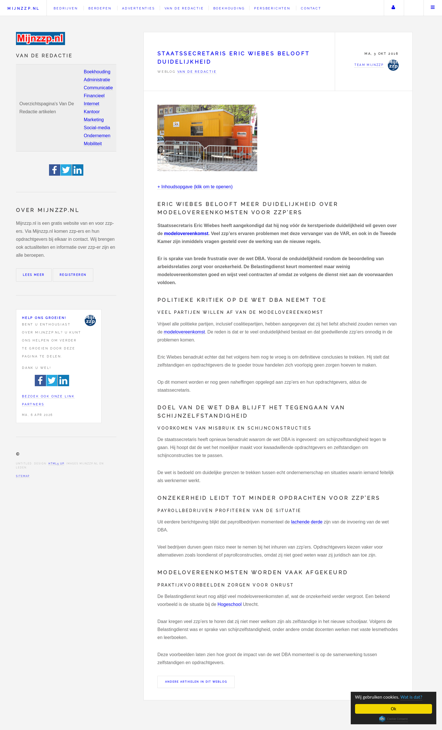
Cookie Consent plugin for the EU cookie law (393, 719)
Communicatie (98, 87)
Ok (393, 709)
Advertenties (138, 8)
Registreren (73, 274)
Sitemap (23, 476)
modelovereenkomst (186, 233)
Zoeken (413, 8)
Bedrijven (66, 8)
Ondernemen (97, 135)
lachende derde (307, 521)
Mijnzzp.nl (23, 8)
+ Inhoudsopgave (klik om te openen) (195, 186)
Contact (311, 8)
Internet (91, 103)
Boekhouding (97, 71)
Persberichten (272, 8)
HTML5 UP (56, 463)
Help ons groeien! (44, 318)
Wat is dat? (411, 697)
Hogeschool (230, 604)
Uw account (393, 8)
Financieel (94, 95)
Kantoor (92, 111)
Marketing (94, 119)
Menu (433, 8)
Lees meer (34, 274)
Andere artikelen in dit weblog (196, 681)
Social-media (97, 127)
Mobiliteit (93, 143)
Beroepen (99, 8)
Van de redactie (184, 8)
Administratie (97, 79)
